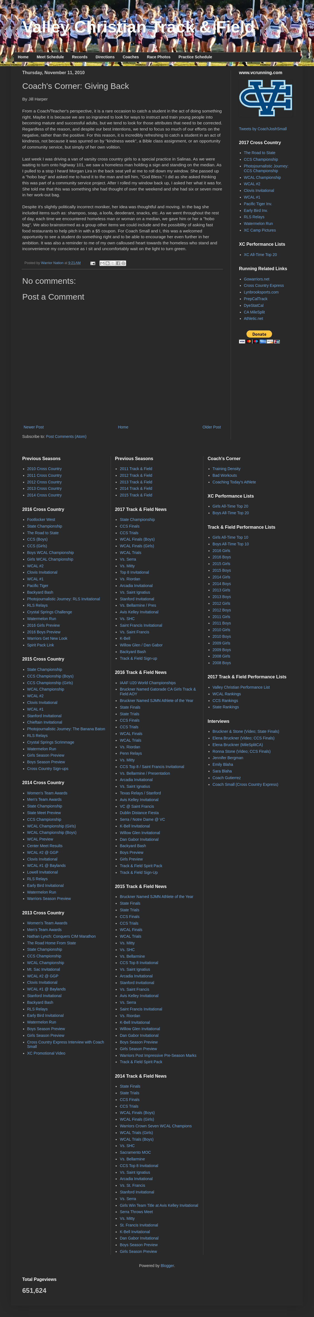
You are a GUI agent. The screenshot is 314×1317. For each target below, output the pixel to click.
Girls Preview (131, 859)
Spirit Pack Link (40, 645)
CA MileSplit (254, 312)
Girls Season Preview (45, 755)
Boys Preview (131, 852)
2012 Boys (222, 610)
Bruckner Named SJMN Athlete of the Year (156, 700)
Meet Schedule (50, 57)
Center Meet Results (45, 846)
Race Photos (159, 57)
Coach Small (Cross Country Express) (245, 784)
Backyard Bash (40, 592)
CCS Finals (129, 526)
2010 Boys (222, 636)
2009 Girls (221, 643)
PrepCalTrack (256, 299)
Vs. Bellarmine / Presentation (145, 773)
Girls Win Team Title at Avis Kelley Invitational (159, 1205)
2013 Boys (222, 596)
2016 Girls (221, 550)
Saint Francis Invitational (141, 625)
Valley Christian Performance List (241, 687)
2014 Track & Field (136, 488)
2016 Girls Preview (43, 625)
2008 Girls (221, 656)
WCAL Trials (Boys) (137, 1139)
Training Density (227, 468)
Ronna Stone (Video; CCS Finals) (242, 751)
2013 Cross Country (44, 488)
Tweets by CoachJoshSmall (263, 129)
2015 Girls (221, 563)
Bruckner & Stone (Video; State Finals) (246, 731)
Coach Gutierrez (227, 778)
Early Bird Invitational (45, 885)
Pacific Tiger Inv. (258, 204)
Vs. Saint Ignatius (135, 592)
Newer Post (34, 427)
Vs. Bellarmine (132, 956)
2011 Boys (222, 623)
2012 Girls (221, 603)
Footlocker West (41, 519)
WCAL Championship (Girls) (51, 826)
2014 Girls (221, 577)
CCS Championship (261, 159)
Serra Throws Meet (136, 1212)
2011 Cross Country (44, 475)
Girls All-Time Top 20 (230, 506)
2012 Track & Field (136, 475)
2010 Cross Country (44, 468)
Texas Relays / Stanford (140, 793)
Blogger (167, 1265)
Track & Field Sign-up (138, 658)
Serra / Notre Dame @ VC (142, 819)
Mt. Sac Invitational (43, 969)
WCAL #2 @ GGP (43, 852)
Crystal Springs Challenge (49, 612)
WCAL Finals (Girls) (137, 546)
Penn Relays (131, 753)
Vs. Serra (128, 559)
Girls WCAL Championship (50, 559)
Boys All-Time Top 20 (231, 513)
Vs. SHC (127, 618)
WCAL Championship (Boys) (52, 832)
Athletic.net (253, 318)
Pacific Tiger (37, 585)
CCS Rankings (225, 700)
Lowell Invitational (42, 872)
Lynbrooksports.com (261, 292)
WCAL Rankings (227, 694)
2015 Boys (222, 570)
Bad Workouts (225, 475)
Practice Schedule (195, 57)
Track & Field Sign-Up (139, 872)
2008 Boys (222, 663)
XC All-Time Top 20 (260, 254)
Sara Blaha (222, 771)
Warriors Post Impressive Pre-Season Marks (158, 1055)
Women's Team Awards (47, 793)
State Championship (44, 526)
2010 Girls (221, 630)
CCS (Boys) (37, 539)
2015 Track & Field (136, 495)
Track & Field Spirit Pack (141, 866)
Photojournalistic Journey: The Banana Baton (66, 729)
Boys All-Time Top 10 (231, 544)
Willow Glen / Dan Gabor (141, 645)
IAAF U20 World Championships (148, 683)
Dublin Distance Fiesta (139, 813)
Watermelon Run (258, 223)
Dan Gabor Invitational (139, 839)
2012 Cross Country (44, 482)
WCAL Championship (262, 177)
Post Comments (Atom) (66, 436)
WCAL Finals (131, 733)
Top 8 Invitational (134, 572)
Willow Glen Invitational (140, 833)
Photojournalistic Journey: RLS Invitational (63, 599)
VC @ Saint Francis (137, 806)
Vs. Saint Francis (134, 632)
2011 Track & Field (136, 468)
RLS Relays (254, 217)
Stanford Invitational (44, 716)
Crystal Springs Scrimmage (50, 742)
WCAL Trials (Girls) (136, 1132)
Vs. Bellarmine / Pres (138, 605)
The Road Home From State (51, 943)
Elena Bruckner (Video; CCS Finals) (244, 738)
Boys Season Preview (46, 762)
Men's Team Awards (44, 799)
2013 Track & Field (136, 482)
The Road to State (260, 152)
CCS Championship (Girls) (50, 683)
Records (80, 57)
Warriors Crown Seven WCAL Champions (156, 1126)
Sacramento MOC (135, 1152)
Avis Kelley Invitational (139, 612)
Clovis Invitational (259, 190)
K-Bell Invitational (135, 826)
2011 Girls (221, 616)
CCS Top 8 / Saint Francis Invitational (152, 766)
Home (23, 57)
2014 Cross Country (44, 495)
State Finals (130, 707)
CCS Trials (129, 533)
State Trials (129, 714)
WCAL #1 (252, 197)
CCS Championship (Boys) (50, 676)
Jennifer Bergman (228, 758)
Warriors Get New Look (47, 638)
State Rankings (226, 707)
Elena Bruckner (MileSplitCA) (238, 744)
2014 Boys (222, 583)
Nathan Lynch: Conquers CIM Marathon (61, 936)
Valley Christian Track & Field (138, 26)
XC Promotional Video (46, 1053)
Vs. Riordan (130, 579)
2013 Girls (221, 590)
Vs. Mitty (127, 566)
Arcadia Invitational (136, 585)
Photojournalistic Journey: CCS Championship (266, 168)
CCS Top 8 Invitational (139, 962)
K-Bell (125, 638)
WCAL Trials (130, 552)
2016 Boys (222, 557)
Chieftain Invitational (44, 722)
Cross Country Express (264, 285)
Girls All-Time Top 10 (230, 537)
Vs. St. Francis (132, 1185)
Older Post (212, 427)
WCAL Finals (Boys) (137, 539)
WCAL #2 (252, 184)
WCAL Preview (40, 839)
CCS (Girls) (37, 546)
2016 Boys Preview (44, 632)
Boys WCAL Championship (50, 552)
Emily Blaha (223, 764)
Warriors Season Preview (49, 898)
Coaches (131, 57)
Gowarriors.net (257, 279)
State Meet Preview (44, 813)
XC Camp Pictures (260, 230)
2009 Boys (222, 650)
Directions (105, 57)
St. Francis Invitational (139, 1225)
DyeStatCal (254, 305)
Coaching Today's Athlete (234, 482)
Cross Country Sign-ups (48, 768)
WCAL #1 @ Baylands (46, 865)
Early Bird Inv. (256, 210)
